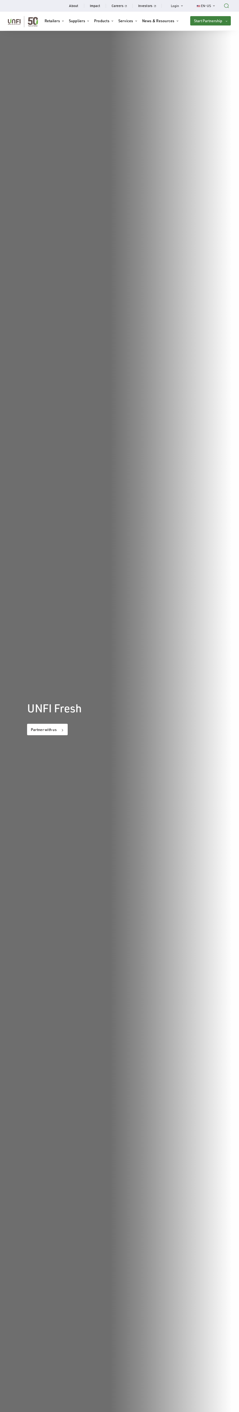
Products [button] (101, 20)
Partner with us (44, 729)
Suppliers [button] (77, 20)
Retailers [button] (52, 20)
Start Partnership (208, 20)
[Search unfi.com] (226, 5)
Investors (150, 6)
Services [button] (125, 20)
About (73, 6)
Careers (122, 6)
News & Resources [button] (158, 20)
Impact (95, 6)
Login (179, 6)
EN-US (208, 6)
